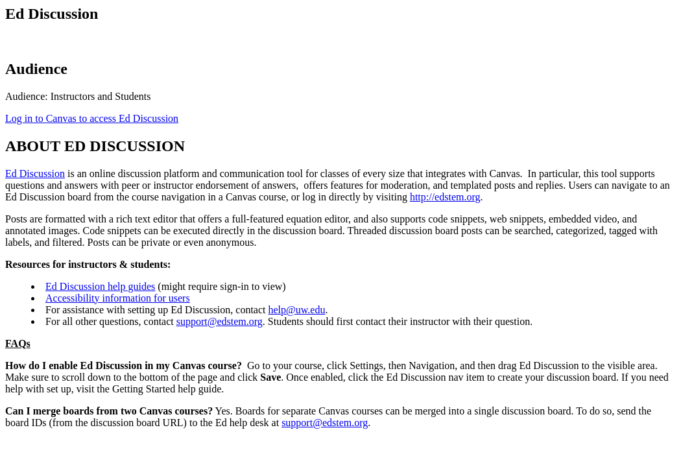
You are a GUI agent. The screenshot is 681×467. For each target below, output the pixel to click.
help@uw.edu (297, 309)
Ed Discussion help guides (100, 286)
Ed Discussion (35, 173)
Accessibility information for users (117, 298)
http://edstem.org (445, 196)
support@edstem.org (219, 321)
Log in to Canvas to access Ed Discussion (91, 118)
